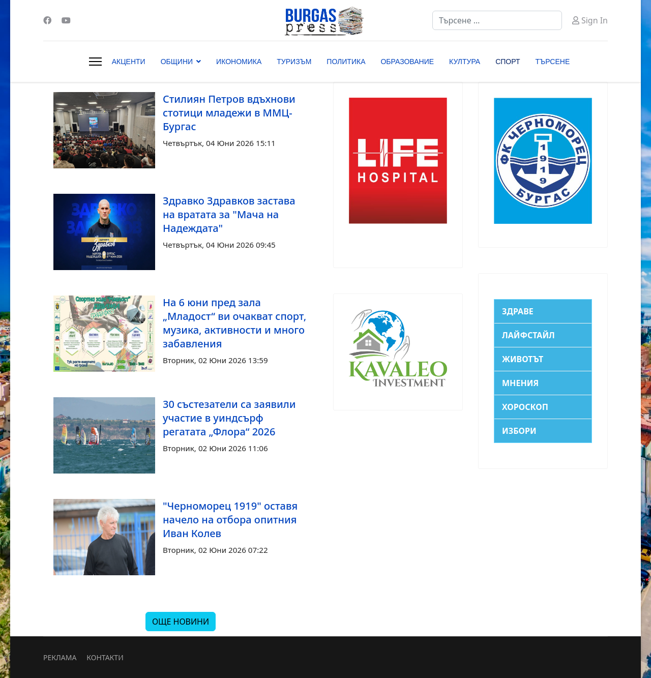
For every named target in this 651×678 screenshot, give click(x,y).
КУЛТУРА (464, 61)
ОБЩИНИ (177, 61)
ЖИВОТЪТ (522, 359)
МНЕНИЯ (520, 383)
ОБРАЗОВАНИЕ (407, 61)
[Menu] (95, 61)
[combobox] (497, 20)
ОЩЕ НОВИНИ (180, 621)
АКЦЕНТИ (128, 61)
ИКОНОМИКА (238, 61)
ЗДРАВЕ (518, 311)
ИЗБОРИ (519, 430)
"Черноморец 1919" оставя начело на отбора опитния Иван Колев (230, 519)
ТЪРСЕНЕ (553, 61)
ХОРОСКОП (525, 406)
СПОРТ (507, 61)
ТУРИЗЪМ (294, 61)
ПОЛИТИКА (346, 61)
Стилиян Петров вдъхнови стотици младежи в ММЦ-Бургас (229, 112)
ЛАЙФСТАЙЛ (528, 335)
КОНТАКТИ (104, 657)
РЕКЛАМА (59, 657)
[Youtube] (66, 20)
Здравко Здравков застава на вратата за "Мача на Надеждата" (229, 214)
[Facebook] (47, 20)
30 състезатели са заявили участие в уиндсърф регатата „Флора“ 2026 (229, 417)
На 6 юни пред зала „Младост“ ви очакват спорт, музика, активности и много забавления (234, 323)
